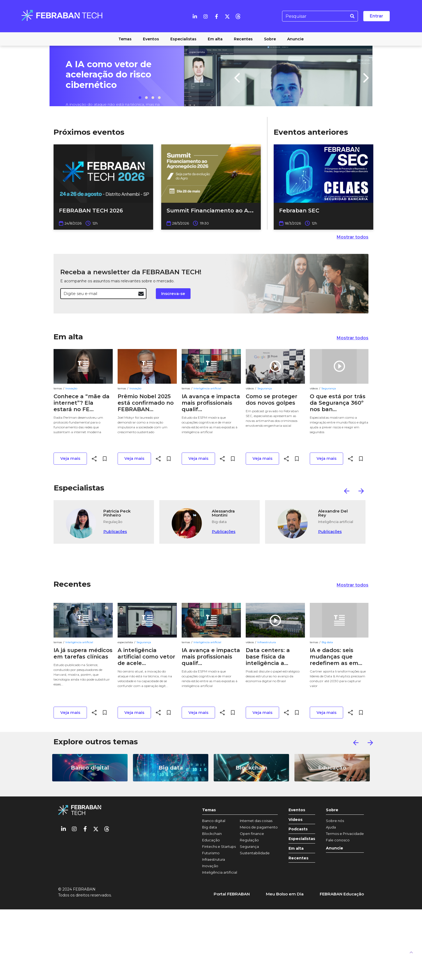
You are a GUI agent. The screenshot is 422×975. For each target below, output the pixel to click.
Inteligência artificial (207, 388)
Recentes (72, 584)
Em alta (68, 336)
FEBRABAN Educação (342, 893)
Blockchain (212, 833)
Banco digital (213, 821)
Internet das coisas (256, 821)
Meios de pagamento (259, 827)
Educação (211, 840)
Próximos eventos (89, 132)
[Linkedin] (194, 16)
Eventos (297, 810)
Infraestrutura (266, 642)
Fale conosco (338, 840)
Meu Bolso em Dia (285, 893)
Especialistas (79, 487)
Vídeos (296, 819)
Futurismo (211, 853)
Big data (327, 642)
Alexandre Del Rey (333, 513)
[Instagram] (205, 16)
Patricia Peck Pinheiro (117, 513)
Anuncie (334, 848)
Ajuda (331, 827)
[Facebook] (216, 16)
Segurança (264, 388)
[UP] (411, 952)
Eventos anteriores (311, 132)
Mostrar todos (352, 237)
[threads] (238, 16)
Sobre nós (335, 821)
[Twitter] (227, 16)
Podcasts (298, 829)
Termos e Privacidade (345, 833)
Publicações (115, 531)
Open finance (252, 833)
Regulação (249, 840)
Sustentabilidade (255, 853)
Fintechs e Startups (219, 846)
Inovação (71, 388)
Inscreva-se (173, 293)
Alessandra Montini (223, 513)
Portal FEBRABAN (232, 893)
